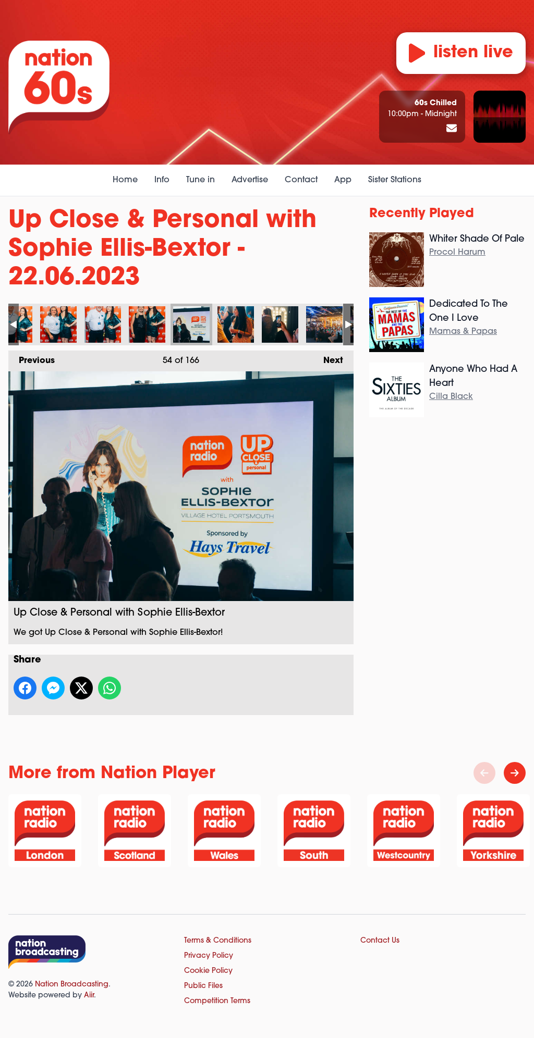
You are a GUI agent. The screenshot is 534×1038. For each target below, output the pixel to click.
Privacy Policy (208, 956)
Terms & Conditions (217, 941)
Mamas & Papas (463, 332)
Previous (31, 358)
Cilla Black (451, 397)
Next (328, 358)
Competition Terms (217, 1001)
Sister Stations (394, 180)
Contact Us (379, 941)
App (342, 180)
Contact (301, 180)
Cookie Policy (208, 971)
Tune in (200, 180)
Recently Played (421, 214)
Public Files (203, 986)
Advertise (250, 180)
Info (161, 180)
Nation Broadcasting (71, 985)
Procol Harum (457, 252)
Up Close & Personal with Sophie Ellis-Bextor (58, 324)
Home (125, 180)
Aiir (89, 995)
